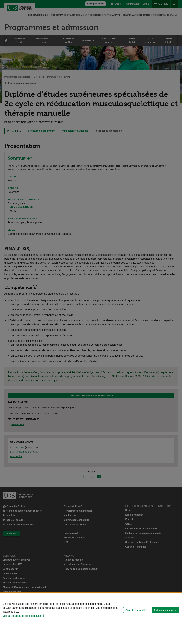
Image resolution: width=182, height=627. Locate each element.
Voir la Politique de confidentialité (22, 615)
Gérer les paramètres (136, 610)
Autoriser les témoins (165, 610)
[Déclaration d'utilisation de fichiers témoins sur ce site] (91, 610)
